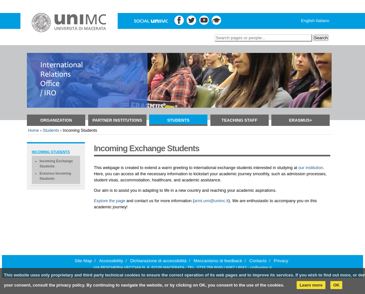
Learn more (311, 285)
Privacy (281, 260)
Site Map (83, 260)
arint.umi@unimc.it (211, 200)
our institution (311, 167)
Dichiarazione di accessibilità (158, 260)
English (308, 20)
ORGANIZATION (56, 120)
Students (178, 120)
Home (33, 130)
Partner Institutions (117, 120)
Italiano (322, 20)
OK (336, 285)
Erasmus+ (300, 120)
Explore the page (109, 200)
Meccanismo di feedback (218, 260)
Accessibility (111, 260)
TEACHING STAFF (239, 120)
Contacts (258, 260)
